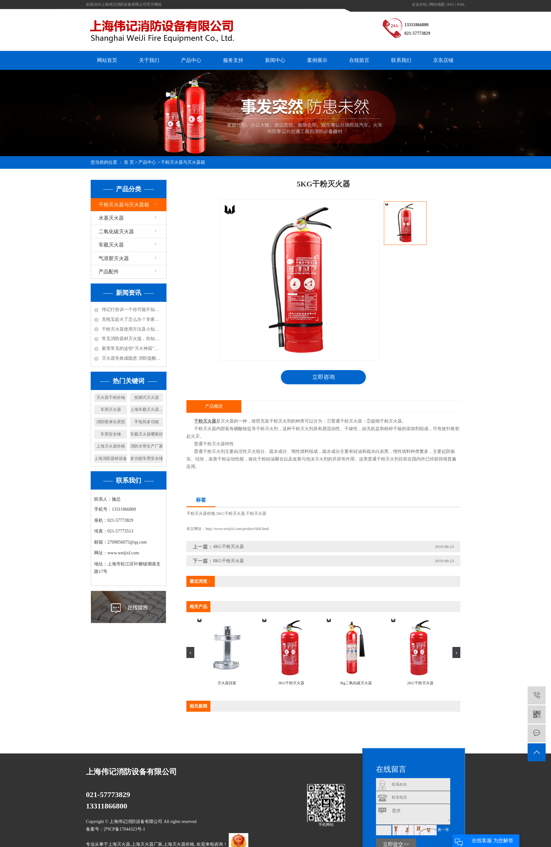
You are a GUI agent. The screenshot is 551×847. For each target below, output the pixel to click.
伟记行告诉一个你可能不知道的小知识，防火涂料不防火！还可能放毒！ (132, 309)
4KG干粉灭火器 (228, 546)
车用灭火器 (110, 409)
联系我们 (401, 60)
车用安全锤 (110, 434)
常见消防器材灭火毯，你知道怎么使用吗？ (132, 338)
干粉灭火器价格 (200, 513)
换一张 (443, 830)
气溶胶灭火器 (114, 258)
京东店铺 (443, 60)
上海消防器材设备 (110, 458)
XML (461, 4)
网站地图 (437, 4)
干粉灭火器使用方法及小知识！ (132, 329)
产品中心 (191, 60)
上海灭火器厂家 (146, 844)
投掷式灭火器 (146, 397)
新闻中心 (275, 60)
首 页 (129, 162)
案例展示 (317, 60)
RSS (450, 4)
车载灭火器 (111, 244)
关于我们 (149, 60)
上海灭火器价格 (110, 446)
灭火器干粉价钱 (110, 397)
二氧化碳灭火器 (116, 231)
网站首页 (107, 60)
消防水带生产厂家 (146, 446)
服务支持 (233, 60)
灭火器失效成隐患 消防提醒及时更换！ (132, 358)
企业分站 (419, 4)
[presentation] (190, 652)
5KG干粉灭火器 (230, 513)
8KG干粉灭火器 (228, 560)
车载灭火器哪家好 (146, 434)
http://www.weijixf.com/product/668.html (237, 529)
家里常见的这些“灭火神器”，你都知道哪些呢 (132, 348)
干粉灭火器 (256, 513)
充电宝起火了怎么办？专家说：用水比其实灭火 (132, 319)
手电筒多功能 (146, 421)
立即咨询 (323, 377)
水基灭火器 (111, 218)
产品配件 (109, 271)
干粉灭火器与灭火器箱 (183, 162)
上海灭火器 (119, 844)
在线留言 (359, 60)
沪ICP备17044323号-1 (124, 829)
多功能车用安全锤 (146, 458)
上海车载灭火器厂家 (146, 409)
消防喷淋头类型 (110, 421)
